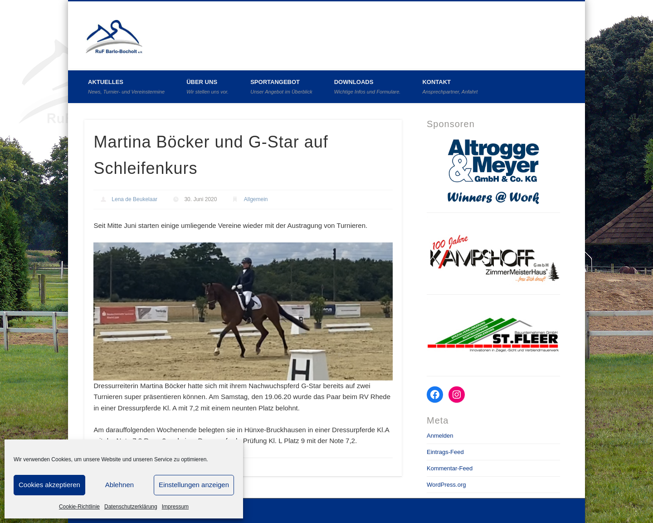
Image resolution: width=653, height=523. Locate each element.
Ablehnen (119, 484)
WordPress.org (446, 484)
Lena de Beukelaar (134, 199)
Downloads (367, 86)
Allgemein (256, 199)
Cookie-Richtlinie (79, 506)
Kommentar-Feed (450, 468)
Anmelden (440, 435)
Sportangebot (281, 86)
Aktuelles (126, 86)
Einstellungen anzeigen (194, 484)
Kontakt (450, 86)
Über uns (207, 86)
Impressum (175, 506)
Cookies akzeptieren (49, 484)
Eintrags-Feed (445, 452)
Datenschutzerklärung (130, 506)
